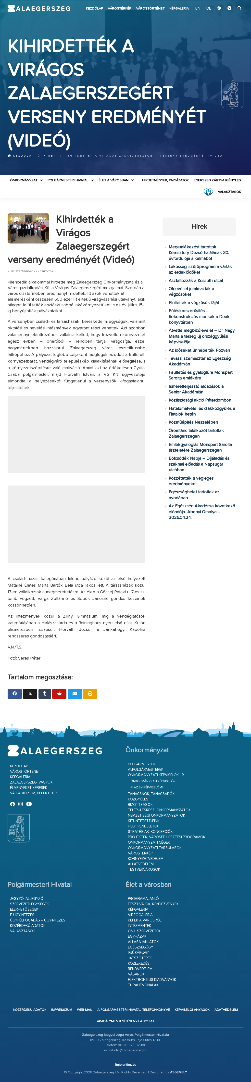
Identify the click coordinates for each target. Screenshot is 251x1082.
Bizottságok (140, 805)
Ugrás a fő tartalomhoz (231, 2)
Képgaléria (179, 8)
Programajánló (143, 899)
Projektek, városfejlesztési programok (166, 837)
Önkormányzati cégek (149, 842)
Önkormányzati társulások (155, 848)
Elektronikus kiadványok (152, 980)
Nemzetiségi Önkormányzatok (156, 815)
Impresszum (61, 1010)
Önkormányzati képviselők (153, 775)
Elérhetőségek (24, 909)
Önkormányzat (23, 180)
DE (208, 9)
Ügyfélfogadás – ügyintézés (37, 920)
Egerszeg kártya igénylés (217, 180)
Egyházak (137, 936)
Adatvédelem (226, 1010)
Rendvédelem (140, 969)
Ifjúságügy (138, 953)
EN (197, 9)
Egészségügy (140, 947)
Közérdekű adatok (28, 926)
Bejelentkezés (125, 1065)
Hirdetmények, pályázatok (165, 180)
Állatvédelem (141, 864)
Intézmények (139, 926)
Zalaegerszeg (39, 8)
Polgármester (141, 764)
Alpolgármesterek (145, 769)
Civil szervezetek (144, 931)
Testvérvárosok (144, 869)
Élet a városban (113, 180)
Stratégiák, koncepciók (150, 832)
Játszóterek (140, 958)
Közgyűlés (138, 799)
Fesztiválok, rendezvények (153, 904)
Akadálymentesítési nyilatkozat (125, 1021)
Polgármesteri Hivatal (68, 180)
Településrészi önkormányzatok (159, 810)
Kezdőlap (94, 8)
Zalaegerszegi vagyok (31, 782)
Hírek (50, 155)
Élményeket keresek (28, 788)
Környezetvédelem (145, 859)
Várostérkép (119, 8)
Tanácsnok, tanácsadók (151, 794)
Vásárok (136, 974)
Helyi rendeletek (143, 826)
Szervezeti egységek (29, 904)
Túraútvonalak (143, 985)
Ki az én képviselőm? (146, 787)
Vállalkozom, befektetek (34, 793)
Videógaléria (140, 915)
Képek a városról (145, 920)
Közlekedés (139, 963)
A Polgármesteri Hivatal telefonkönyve (133, 1010)
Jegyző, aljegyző (26, 899)
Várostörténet (150, 8)
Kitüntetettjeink (144, 821)
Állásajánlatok (143, 942)
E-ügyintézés (22, 915)
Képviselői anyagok (192, 1010)
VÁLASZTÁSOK (229, 192)
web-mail (84, 1010)
